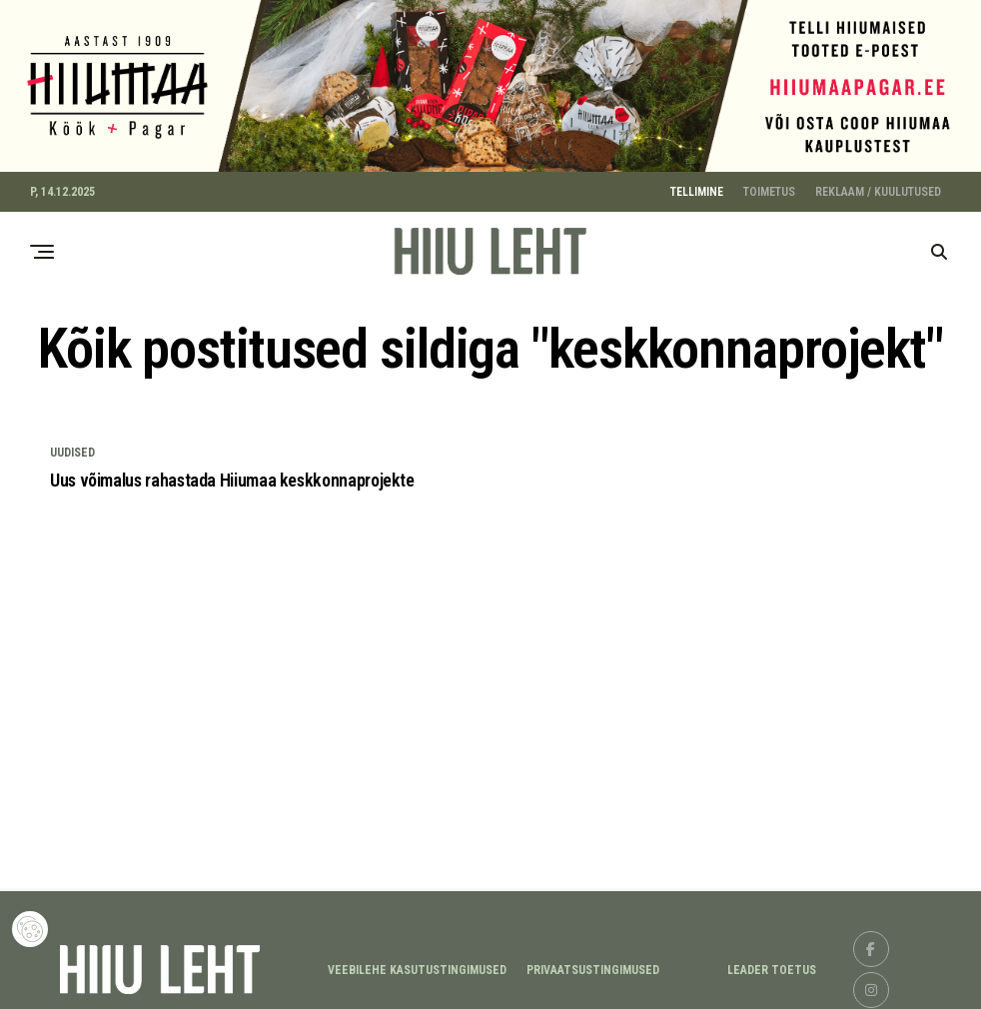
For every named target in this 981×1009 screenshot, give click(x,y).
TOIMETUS (769, 185)
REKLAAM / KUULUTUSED (878, 185)
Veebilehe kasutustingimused (417, 964)
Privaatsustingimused (592, 964)
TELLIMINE (696, 185)
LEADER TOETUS (771, 964)
